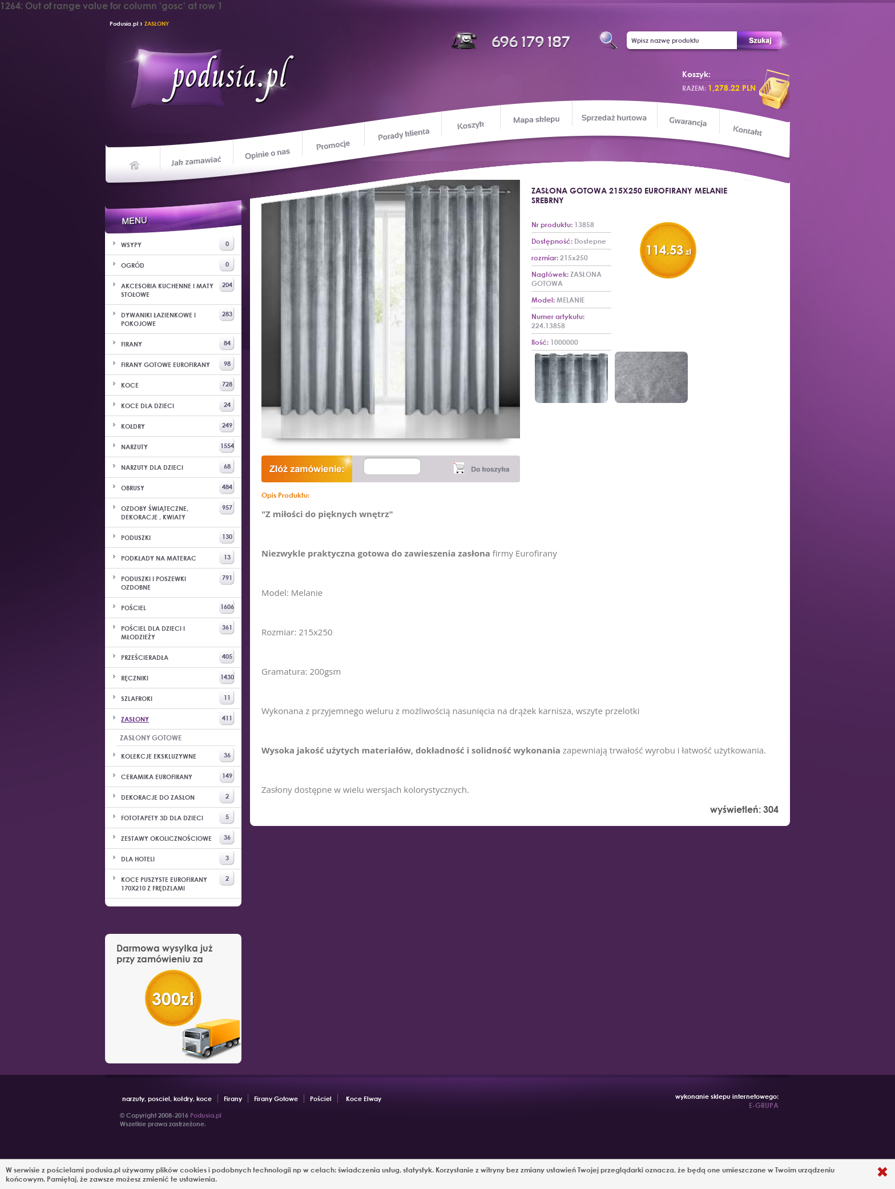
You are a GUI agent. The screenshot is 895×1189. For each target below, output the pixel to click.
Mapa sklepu (537, 119)
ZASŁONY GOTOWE (151, 737)
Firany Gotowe (276, 1098)
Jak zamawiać (198, 160)
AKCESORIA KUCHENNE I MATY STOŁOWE (178, 288)
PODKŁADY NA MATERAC (178, 557)
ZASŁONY (156, 23)
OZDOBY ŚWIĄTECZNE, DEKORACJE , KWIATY (178, 510)
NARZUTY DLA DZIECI (178, 466)
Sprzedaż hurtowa (613, 117)
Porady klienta (402, 134)
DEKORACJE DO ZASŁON (178, 796)
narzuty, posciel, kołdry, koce (167, 1098)
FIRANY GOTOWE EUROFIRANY (178, 363)
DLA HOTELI (178, 857)
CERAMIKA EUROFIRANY (178, 775)
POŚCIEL (178, 606)
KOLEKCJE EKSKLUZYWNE (178, 755)
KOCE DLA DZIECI (178, 404)
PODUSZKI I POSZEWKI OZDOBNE (178, 580)
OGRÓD (178, 264)
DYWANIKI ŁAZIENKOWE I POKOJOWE (178, 317)
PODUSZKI (178, 536)
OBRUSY (178, 486)
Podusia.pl (124, 23)
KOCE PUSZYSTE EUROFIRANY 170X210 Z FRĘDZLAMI (178, 881)
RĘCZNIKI (178, 676)
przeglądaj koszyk (774, 89)
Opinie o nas (267, 153)
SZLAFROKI (178, 697)
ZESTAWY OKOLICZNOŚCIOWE (178, 837)
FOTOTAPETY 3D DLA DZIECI (178, 816)
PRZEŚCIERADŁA (178, 656)
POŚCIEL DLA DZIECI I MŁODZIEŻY (178, 630)
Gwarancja (686, 122)
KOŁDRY (178, 425)
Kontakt (748, 131)
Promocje (334, 144)
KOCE (178, 384)
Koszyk (471, 125)
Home (135, 164)
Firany (233, 1098)
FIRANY (178, 342)
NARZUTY (178, 445)
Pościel (321, 1098)
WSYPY (178, 243)
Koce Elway (363, 1098)
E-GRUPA (764, 1105)
